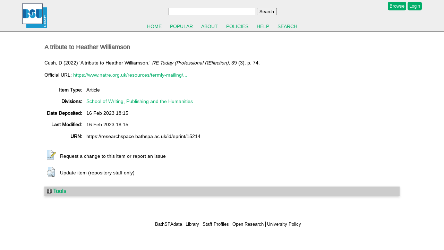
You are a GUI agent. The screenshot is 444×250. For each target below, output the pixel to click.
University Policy (284, 224)
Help (263, 26)
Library (192, 224)
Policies (237, 26)
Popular (181, 26)
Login (414, 6)
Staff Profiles (216, 224)
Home (154, 26)
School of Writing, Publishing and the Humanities (139, 101)
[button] (51, 155)
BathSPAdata (168, 224)
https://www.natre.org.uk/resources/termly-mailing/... (130, 75)
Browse (397, 6)
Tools (56, 191)
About (209, 26)
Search (287, 26)
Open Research (248, 224)
